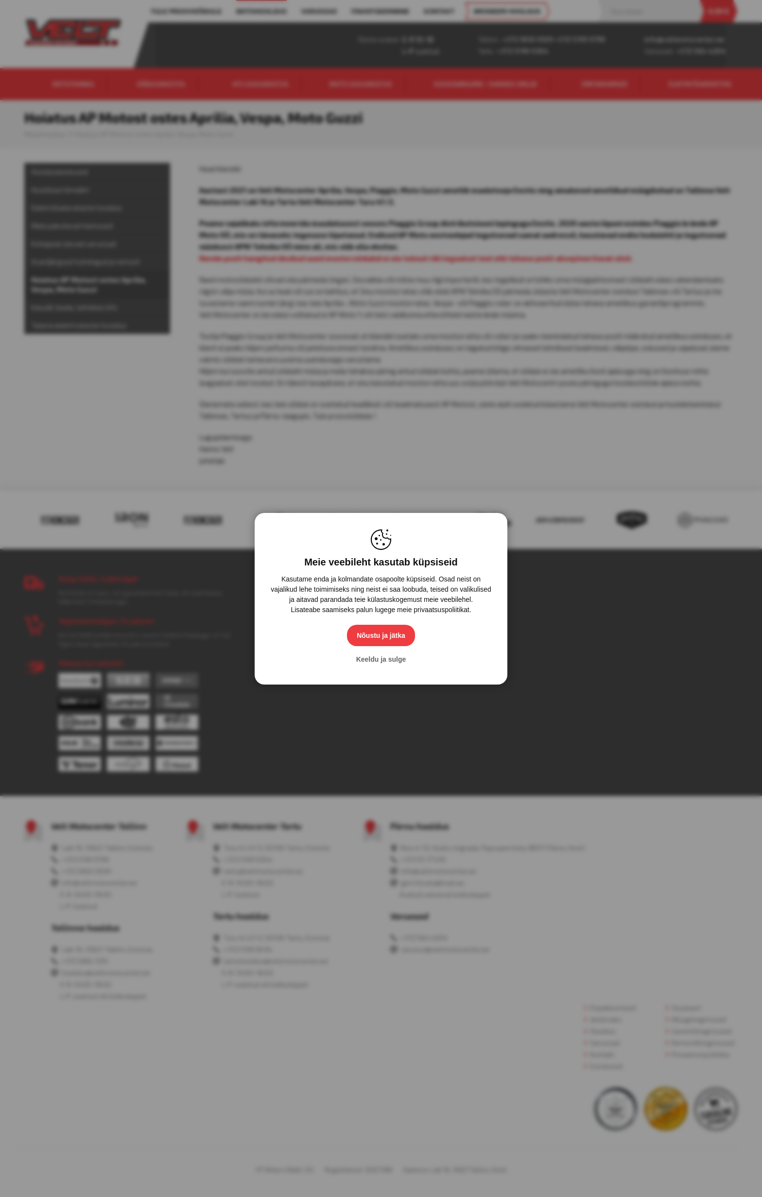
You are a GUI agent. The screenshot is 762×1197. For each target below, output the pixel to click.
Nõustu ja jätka (381, 635)
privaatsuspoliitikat (441, 610)
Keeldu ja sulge (381, 659)
